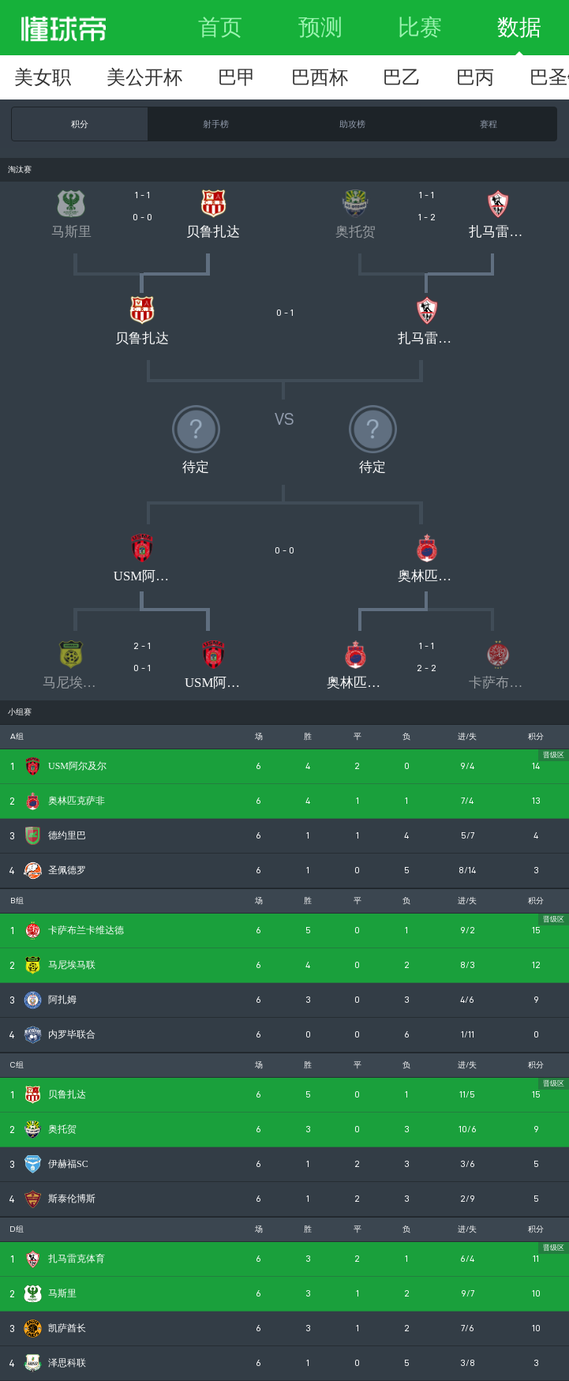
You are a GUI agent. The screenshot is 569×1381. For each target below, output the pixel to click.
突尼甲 (321, 77)
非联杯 (44, 77)
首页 (220, 27)
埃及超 (228, 77)
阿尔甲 (413, 77)
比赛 (420, 27)
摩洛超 (136, 77)
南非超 (505, 77)
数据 (519, 27)
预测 (320, 27)
